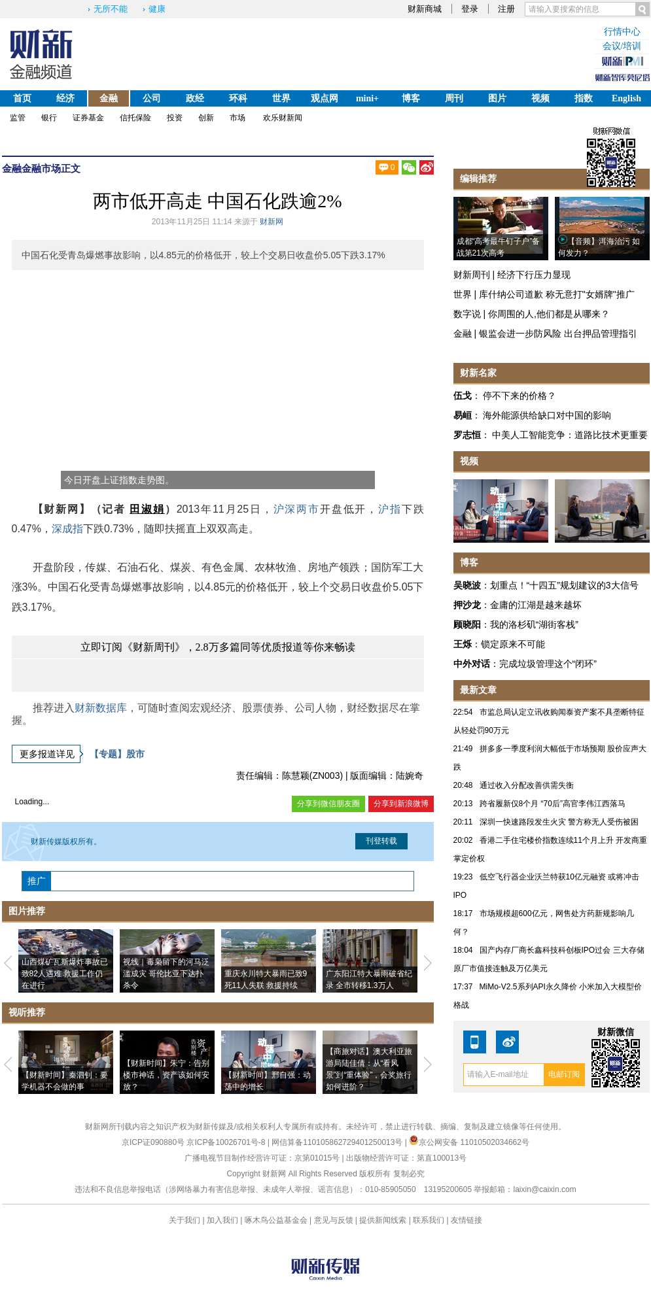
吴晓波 (467, 585)
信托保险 (135, 117)
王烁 (462, 644)
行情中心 (622, 32)
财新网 (271, 221)
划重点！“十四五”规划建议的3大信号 (564, 585)
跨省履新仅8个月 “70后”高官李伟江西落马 (552, 803)
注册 (506, 9)
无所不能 (111, 9)
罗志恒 (467, 435)
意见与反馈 (333, 1220)
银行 (49, 117)
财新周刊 (471, 274)
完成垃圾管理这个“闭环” (548, 663)
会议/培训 (622, 46)
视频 (540, 98)
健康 (157, 9)
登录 (469, 9)
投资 (175, 117)
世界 (281, 98)
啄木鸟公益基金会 (277, 1220)
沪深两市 (296, 509)
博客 (411, 98)
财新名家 (478, 372)
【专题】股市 (117, 754)
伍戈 (462, 395)
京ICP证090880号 (153, 1142)
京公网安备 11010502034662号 (469, 1142)
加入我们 (222, 1220)
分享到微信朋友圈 (328, 803)
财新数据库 (101, 707)
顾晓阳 (467, 624)
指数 (583, 98)
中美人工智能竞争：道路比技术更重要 (570, 435)
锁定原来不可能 (513, 644)
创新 (206, 117)
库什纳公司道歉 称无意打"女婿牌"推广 (557, 294)
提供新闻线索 (382, 1220)
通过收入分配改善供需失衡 (527, 785)
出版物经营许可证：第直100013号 (406, 1158)
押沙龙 (467, 605)
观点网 (324, 98)
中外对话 (471, 663)
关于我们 (184, 1220)
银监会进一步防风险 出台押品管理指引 (558, 333)
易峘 (462, 415)
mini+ (367, 98)
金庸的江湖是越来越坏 (536, 605)
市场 (237, 117)
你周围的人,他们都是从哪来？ (549, 314)
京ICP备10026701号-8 (226, 1142)
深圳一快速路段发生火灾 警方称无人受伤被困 (559, 822)
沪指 (390, 509)
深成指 (67, 528)
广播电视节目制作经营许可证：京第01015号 (262, 1158)
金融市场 (41, 168)
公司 (152, 98)
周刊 (454, 98)
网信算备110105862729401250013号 (338, 1142)
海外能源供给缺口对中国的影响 (547, 415)
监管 (18, 117)
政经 (195, 98)
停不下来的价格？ (519, 395)
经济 (65, 98)
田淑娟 (147, 509)
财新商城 (425, 9)
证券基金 (88, 117)
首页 (22, 98)
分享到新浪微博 (401, 803)
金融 (108, 98)
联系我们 (428, 1220)
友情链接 (466, 1220)
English (626, 98)
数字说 (467, 314)
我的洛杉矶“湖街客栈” (534, 624)
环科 (238, 98)
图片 (497, 98)
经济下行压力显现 (534, 274)
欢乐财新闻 (282, 117)
